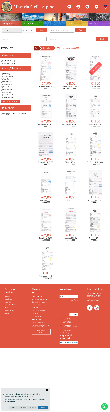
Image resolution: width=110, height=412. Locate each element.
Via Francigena (37, 316)
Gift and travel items (38, 322)
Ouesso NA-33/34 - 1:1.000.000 (95, 186)
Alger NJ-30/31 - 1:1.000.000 (95, 73)
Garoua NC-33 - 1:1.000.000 (46, 186)
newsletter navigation (67, 322)
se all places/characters (10, 101)
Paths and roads (37, 296)
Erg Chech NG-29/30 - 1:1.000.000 (95, 148)
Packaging (8, 302)
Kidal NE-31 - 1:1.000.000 (71, 185)
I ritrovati (35, 308)
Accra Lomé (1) (7, 76)
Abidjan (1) (5, 74)
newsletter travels (70, 326)
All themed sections (41, 331)
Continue (13, 407)
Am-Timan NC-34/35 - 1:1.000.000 (46, 110)
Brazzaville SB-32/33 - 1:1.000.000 (46, 148)
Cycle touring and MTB (39, 299)
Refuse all (33, 407)
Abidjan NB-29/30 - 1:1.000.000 (46, 73)
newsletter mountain (67, 319)
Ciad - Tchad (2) (7, 95)
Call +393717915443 (93, 300)
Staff (5, 308)
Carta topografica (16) (9, 63)
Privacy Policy (9, 311)
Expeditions (8, 299)
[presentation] (77, 306)
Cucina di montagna (38, 302)
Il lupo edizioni (37, 319)
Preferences (23, 407)
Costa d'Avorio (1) (7, 97)
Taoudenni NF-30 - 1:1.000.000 (71, 224)
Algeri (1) (5, 79)
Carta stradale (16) (8, 61)
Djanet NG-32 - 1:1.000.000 (71, 148)
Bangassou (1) (6, 84)
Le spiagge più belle (38, 311)
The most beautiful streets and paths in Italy (40, 326)
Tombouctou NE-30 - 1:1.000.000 (47, 262)
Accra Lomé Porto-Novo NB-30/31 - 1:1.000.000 (71, 73)
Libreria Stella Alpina (33, 6)
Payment (7, 296)
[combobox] (62, 30)
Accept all (43, 407)
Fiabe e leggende (37, 305)
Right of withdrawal (11, 305)
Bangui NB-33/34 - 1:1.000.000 (95, 110)
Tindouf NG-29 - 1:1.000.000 (95, 224)
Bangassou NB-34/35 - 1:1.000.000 (71, 110)
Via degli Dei (36, 314)
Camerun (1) (6, 92)
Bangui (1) (5, 87)
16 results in (47, 48)
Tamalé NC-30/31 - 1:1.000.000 (46, 224)
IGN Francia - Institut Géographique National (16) (14, 114)
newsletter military (67, 330)
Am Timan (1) (6, 82)
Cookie (6, 314)
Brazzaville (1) (6, 89)
